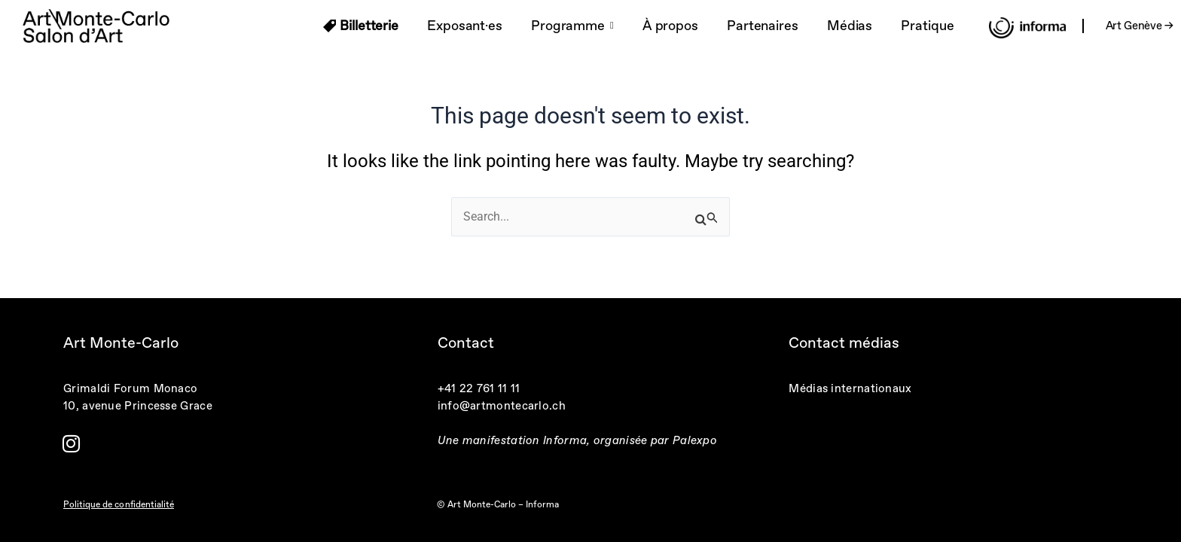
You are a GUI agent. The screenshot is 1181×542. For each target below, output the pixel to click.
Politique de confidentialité (118, 505)
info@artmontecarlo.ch (502, 406)
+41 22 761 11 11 (479, 389)
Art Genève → (1139, 25)
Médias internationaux (850, 389)
